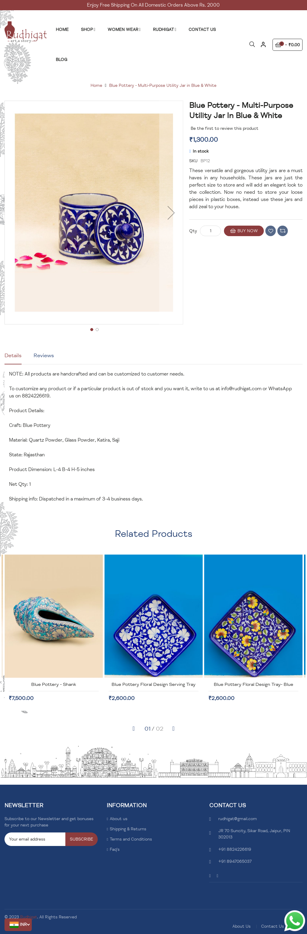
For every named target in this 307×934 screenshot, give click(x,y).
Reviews (44, 355)
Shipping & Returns (128, 829)
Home (96, 85)
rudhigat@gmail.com (237, 818)
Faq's (115, 849)
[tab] (13, 357)
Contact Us (272, 926)
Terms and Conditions (131, 839)
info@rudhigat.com (241, 389)
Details (13, 355)
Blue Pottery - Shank (95, 684)
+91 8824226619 (234, 849)
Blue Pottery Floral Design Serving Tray (196, 684)
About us (118, 818)
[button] (18, 924)
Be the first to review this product (224, 128)
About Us (241, 926)
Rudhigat (28, 917)
